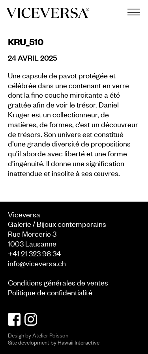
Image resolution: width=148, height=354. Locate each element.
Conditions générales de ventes (58, 282)
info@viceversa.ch (37, 263)
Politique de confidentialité (50, 292)
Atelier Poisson (50, 335)
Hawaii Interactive (78, 342)
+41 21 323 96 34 (34, 253)
